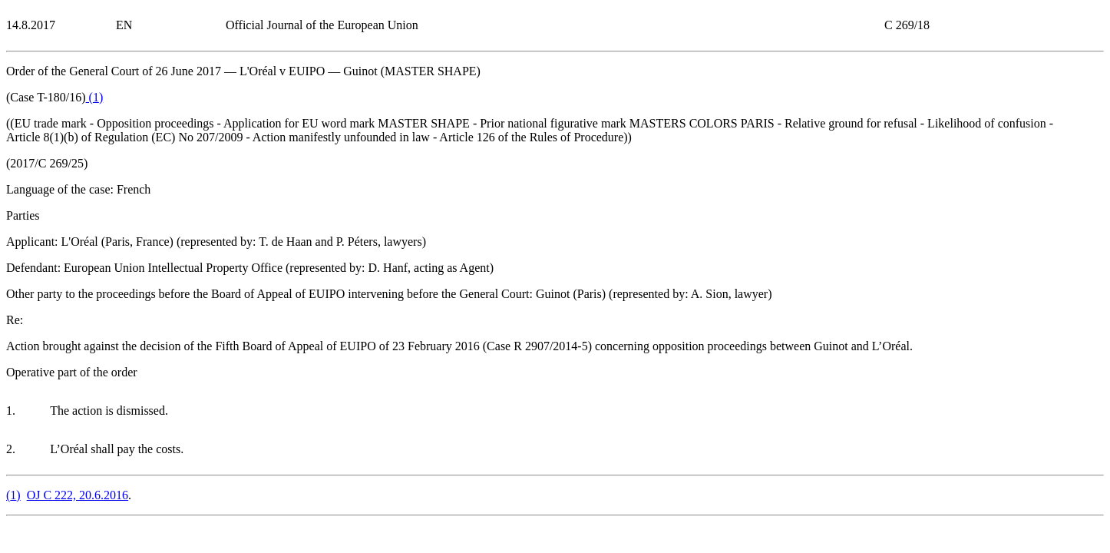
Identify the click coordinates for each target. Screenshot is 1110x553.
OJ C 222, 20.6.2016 (77, 495)
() (95, 97)
